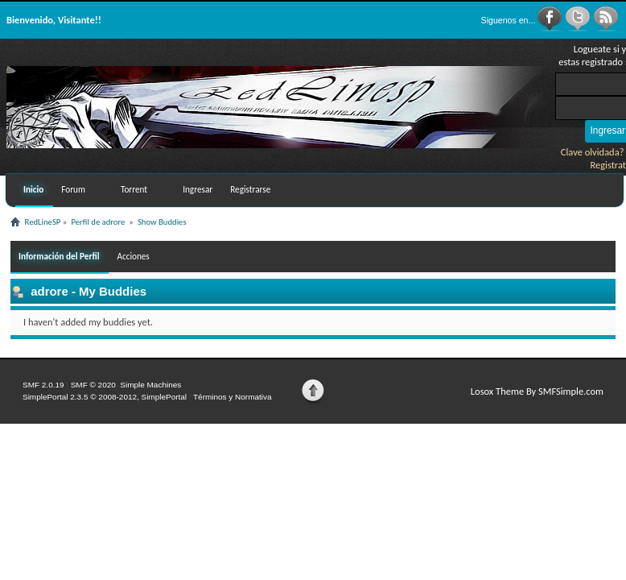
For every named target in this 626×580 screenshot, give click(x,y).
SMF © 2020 (93, 384)
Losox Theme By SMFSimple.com (537, 391)
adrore (49, 291)
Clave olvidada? (592, 152)
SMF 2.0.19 (43, 384)
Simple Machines (150, 384)
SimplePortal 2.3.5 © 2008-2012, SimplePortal (105, 396)
